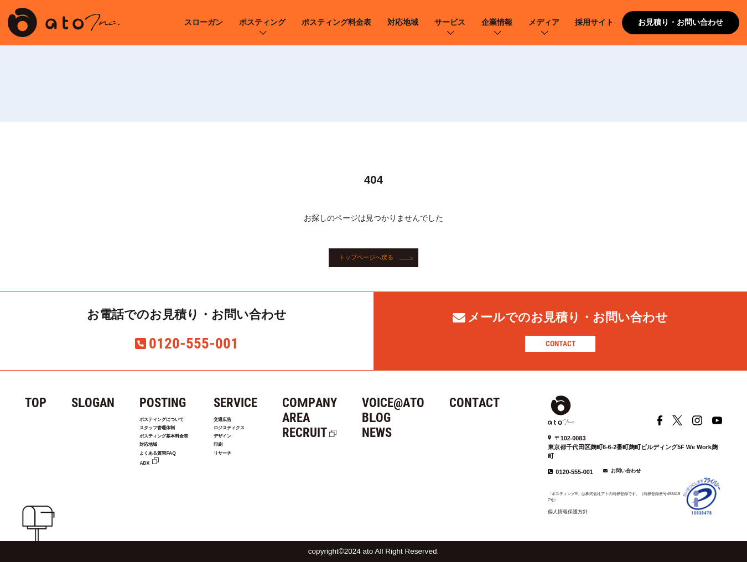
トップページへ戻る (366, 257)
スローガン (203, 22)
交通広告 (258, 421)
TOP (35, 403)
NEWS (414, 432)
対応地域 (402, 22)
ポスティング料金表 (336, 22)
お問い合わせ (626, 470)
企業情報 (496, 22)
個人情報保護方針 (568, 511)
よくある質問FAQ (168, 472)
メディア (543, 22)
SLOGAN (93, 403)
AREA (333, 417)
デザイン (258, 446)
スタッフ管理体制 (168, 434)
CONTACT (560, 343)
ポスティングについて (175, 421)
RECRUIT (341, 432)
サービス (449, 22)
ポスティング (262, 22)
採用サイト (594, 22)
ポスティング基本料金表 (179, 446)
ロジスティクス (269, 434)
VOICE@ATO (430, 403)
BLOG (413, 417)
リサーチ (258, 472)
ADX (146, 484)
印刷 (251, 459)
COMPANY (346, 403)
